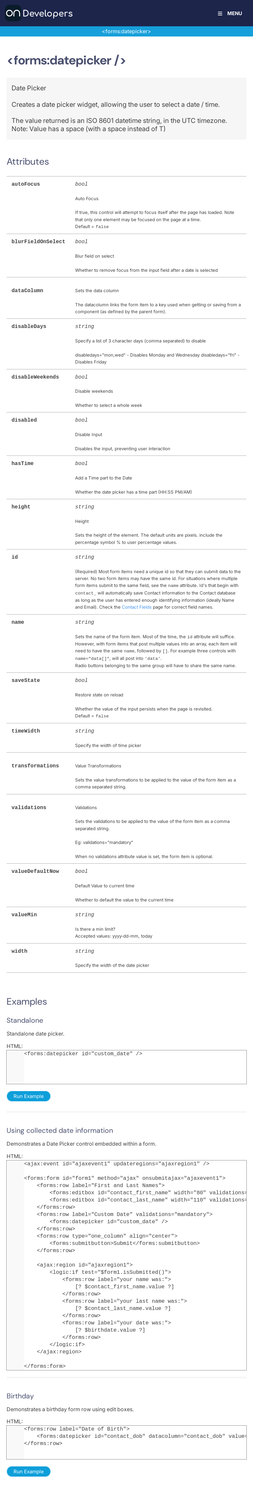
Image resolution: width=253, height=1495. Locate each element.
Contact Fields (137, 600)
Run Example (29, 1085)
